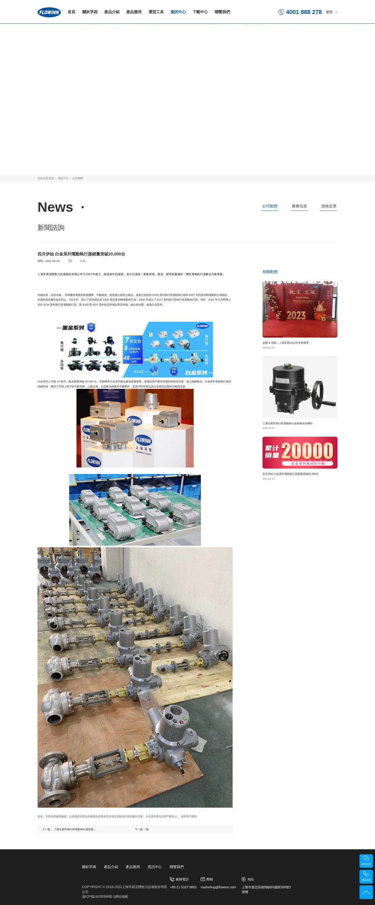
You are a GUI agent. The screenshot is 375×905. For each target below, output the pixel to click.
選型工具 (156, 12)
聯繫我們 (222, 12)
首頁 (71, 12)
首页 (51, 178)
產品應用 (134, 12)
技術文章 (329, 206)
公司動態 (77, 178)
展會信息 (299, 206)
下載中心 (200, 12)
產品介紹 (112, 12)
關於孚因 (90, 12)
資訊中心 (178, 12)
